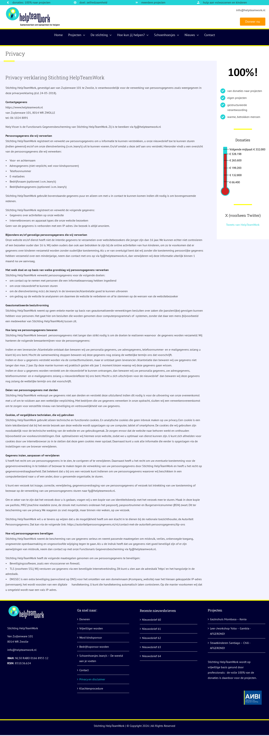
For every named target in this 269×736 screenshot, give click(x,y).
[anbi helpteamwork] (253, 692)
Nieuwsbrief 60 (151, 619)
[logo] (28, 8)
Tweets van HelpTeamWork (242, 224)
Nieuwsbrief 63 (151, 647)
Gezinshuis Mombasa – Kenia (228, 619)
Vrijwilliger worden (91, 628)
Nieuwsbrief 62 (151, 638)
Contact (84, 670)
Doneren (84, 619)
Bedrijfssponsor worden (94, 646)
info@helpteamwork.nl (250, 10)
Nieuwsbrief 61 (151, 629)
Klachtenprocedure (91, 688)
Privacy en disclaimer (92, 679)
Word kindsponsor (90, 637)
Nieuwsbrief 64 (151, 656)
